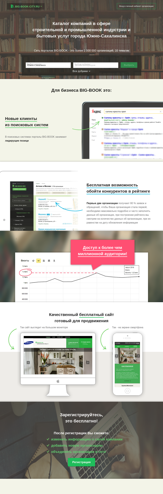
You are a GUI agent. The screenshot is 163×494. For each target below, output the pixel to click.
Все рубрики (81, 71)
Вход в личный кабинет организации (136, 6)
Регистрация (81, 462)
